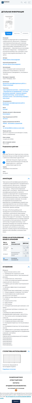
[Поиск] (22, 2)
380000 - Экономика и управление (12, 123)
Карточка (17, 33)
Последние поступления (16, 388)
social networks (19, 94)
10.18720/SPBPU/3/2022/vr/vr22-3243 (13, 128)
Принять (16, 401)
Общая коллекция (8, 85)
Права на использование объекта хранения (13, 238)
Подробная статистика (9, 369)
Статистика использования (14, 351)
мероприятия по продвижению (13, 91)
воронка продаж (21, 93)
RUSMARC (25, 33)
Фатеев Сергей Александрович (12, 64)
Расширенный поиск (16, 377)
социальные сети (24, 89)
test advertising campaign (21, 96)
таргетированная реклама (10, 89)
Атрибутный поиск (16, 380)
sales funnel (6, 98)
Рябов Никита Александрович (11, 59)
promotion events (7, 96)
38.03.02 (5, 118)
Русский (5, 109)
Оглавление (8, 267)
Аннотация (7, 178)
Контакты (16, 383)
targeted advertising (8, 94)
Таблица (8, 33)
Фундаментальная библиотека (16, 385)
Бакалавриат (6, 114)
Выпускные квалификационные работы (14, 83)
